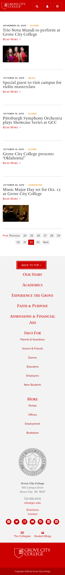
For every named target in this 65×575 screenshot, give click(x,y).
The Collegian (22, 534)
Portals (33, 405)
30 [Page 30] (18, 242)
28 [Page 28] (51, 235)
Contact (32, 514)
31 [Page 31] (25, 242)
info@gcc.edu (32, 503)
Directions (32, 510)
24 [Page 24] (24, 235)
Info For (32, 332)
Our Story (32, 274)
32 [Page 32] (31, 242)
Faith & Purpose (32, 305)
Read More (12, 39)
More (32, 399)
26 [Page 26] (38, 235)
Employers (32, 375)
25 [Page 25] (31, 235)
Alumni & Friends (32, 348)
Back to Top (31, 265)
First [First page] (5, 235)
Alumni (34, 25)
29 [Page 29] (58, 235)
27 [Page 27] (45, 235)
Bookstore (32, 433)
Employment (32, 424)
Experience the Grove (32, 295)
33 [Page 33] (37, 242)
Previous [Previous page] (14, 235)
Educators (33, 366)
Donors (32, 357)
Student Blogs (42, 534)
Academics (32, 284)
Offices (32, 414)
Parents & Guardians (32, 339)
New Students (32, 385)
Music (32, 78)
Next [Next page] (46, 242)
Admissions (35, 185)
